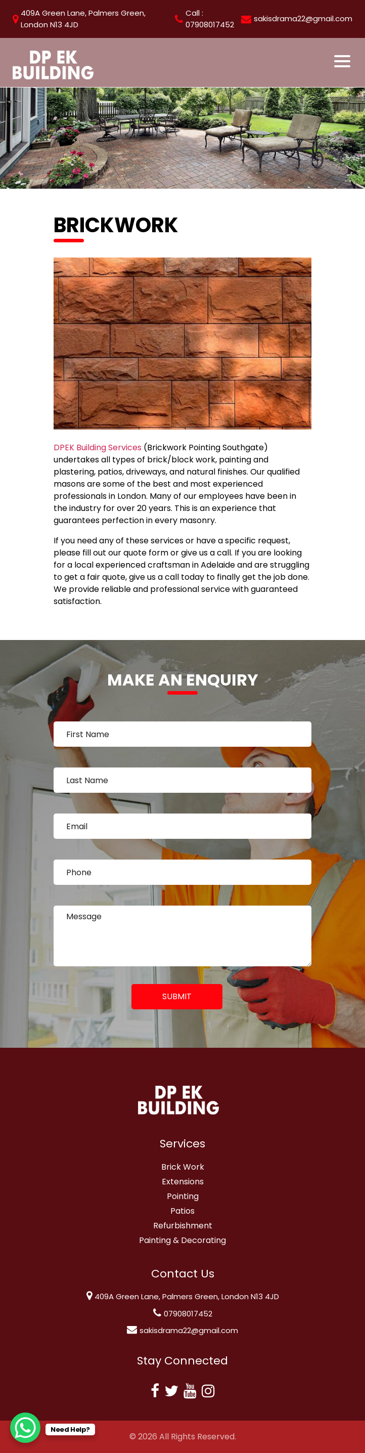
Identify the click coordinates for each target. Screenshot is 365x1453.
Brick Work (182, 1167)
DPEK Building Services (98, 447)
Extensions (183, 1181)
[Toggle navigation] (343, 61)
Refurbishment (182, 1225)
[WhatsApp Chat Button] (25, 1428)
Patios (182, 1211)
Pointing (183, 1196)
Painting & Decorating (182, 1240)
